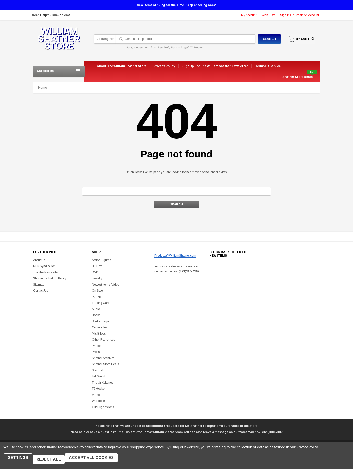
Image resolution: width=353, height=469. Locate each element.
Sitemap (38, 284)
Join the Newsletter (46, 272)
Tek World (98, 376)
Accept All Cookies (96, 461)
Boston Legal (101, 321)
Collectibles (99, 327)
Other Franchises (103, 339)
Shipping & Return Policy (49, 278)
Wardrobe (98, 401)
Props (96, 352)
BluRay (97, 266)
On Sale (97, 290)
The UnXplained (102, 382)
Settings (20, 461)
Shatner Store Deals (297, 77)
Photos (96, 346)
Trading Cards (101, 303)
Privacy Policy (307, 450)
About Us (39, 260)
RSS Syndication (44, 266)
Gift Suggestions (103, 407)
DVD (95, 272)
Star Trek (98, 370)
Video (96, 395)
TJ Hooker (99, 388)
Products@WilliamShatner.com (175, 255)
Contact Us (40, 290)
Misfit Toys (99, 333)
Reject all (52, 461)
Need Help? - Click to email (52, 15)
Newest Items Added (105, 284)
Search (265, 39)
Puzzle (96, 297)
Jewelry (97, 278)
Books (96, 315)
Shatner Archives (103, 358)
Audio (96, 309)
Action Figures (101, 260)
